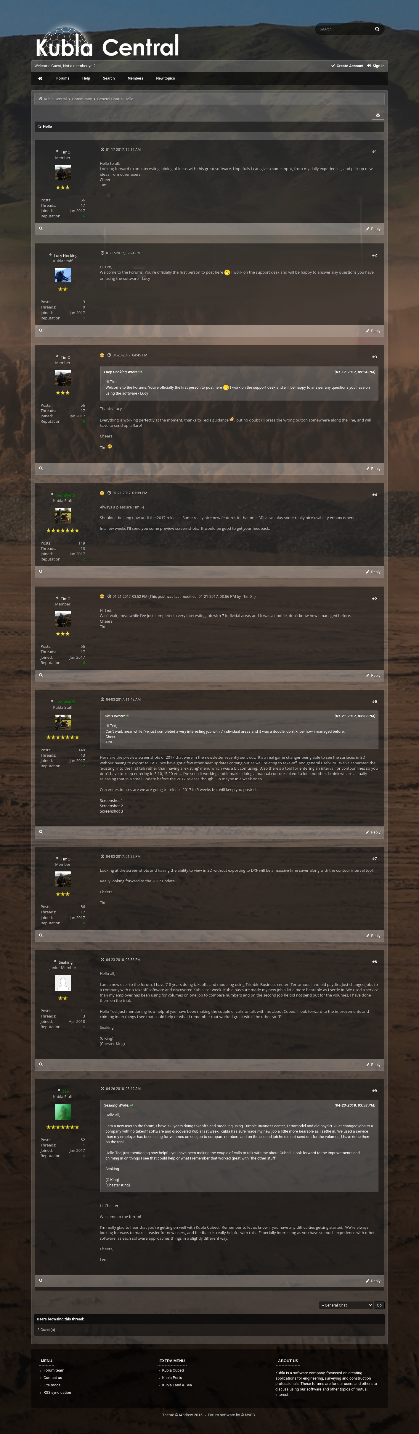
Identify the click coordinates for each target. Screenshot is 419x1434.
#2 (374, 255)
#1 (374, 151)
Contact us (50, 1377)
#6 (374, 701)
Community (82, 99)
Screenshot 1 (111, 800)
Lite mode (49, 1385)
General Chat (108, 99)
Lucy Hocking (66, 255)
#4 (374, 494)
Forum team (51, 1370)
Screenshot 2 (111, 805)
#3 (374, 356)
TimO (66, 152)
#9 (374, 1090)
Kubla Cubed (171, 1370)
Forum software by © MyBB (232, 1415)
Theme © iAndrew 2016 (185, 1415)
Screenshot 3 (111, 811)
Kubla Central (55, 99)
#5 (374, 598)
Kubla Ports (170, 1377)
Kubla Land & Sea (175, 1385)
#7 (374, 858)
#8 (374, 961)
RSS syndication (55, 1392)
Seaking (66, 962)
